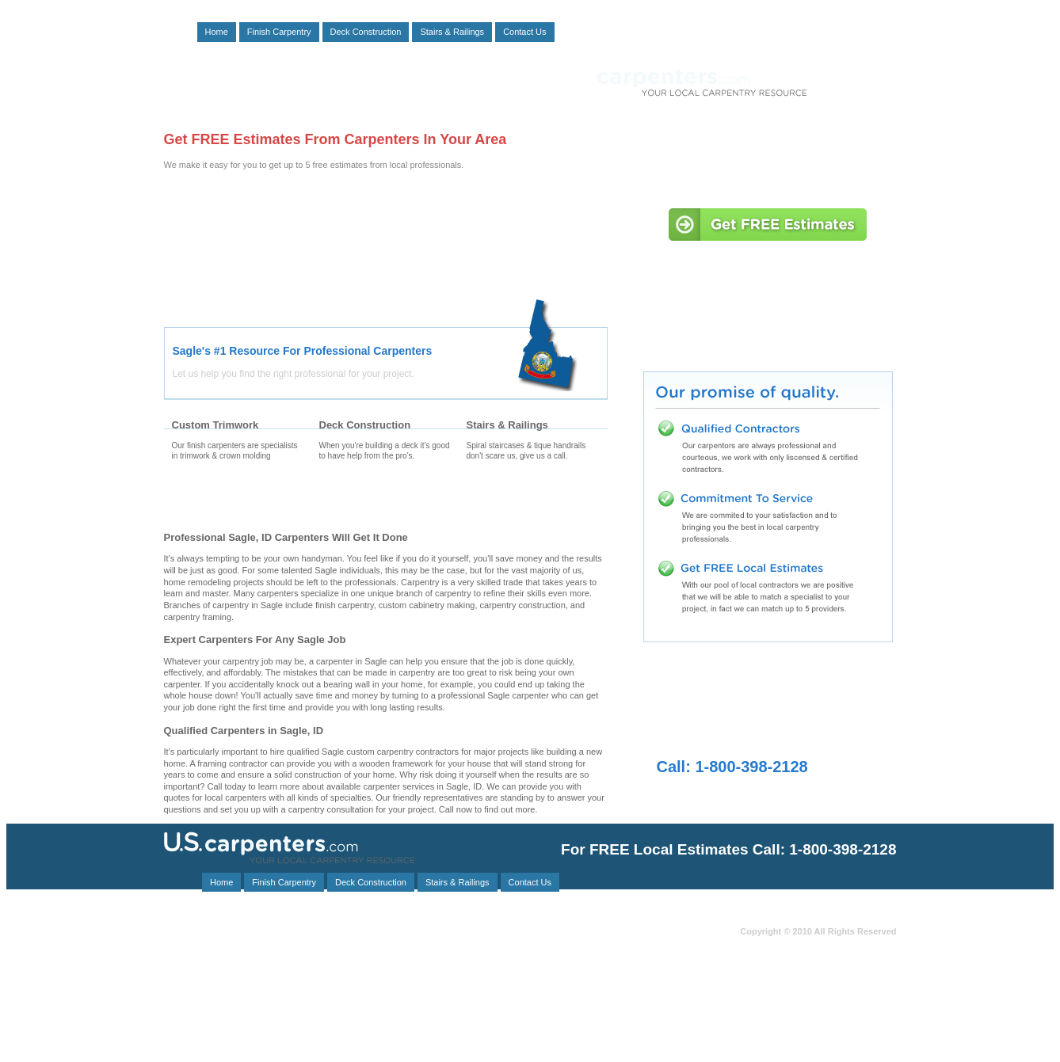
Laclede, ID (359, 1034)
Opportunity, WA (270, 1034)
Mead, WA (480, 956)
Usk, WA (217, 947)
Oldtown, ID (185, 982)
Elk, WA (377, 982)
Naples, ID (183, 1008)
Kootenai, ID (335, 938)
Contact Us (524, 31)
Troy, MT (257, 938)
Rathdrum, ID (240, 956)
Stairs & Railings (452, 31)
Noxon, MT (183, 938)
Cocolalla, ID (272, 991)
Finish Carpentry (279, 31)
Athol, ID (298, 973)
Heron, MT (440, 1026)
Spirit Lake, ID (455, 991)
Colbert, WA (403, 947)
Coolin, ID (403, 956)
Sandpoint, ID (461, 982)
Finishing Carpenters (237, 500)
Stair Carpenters (532, 500)
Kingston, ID (283, 999)
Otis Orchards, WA (284, 982)
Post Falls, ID (267, 1017)
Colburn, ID (412, 938)
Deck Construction (366, 31)
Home (216, 31)
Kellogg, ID (461, 999)
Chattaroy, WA (457, 1017)
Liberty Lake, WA (361, 1017)
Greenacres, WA (383, 965)
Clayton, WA (476, 965)
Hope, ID (180, 1026)
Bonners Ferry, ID (211, 973)
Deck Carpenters (385, 500)
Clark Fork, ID (458, 973)
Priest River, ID (266, 1026)
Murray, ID (261, 1008)
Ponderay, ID (327, 956)
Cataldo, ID (357, 1026)
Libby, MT (293, 965)
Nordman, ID (435, 1008)
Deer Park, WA (208, 965)
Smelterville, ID (191, 999)
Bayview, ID (185, 991)
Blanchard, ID (346, 1008)
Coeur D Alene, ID (307, 947)
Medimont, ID (496, 938)
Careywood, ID (360, 991)
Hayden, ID (373, 973)
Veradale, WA (373, 999)
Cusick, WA (436, 1034)
